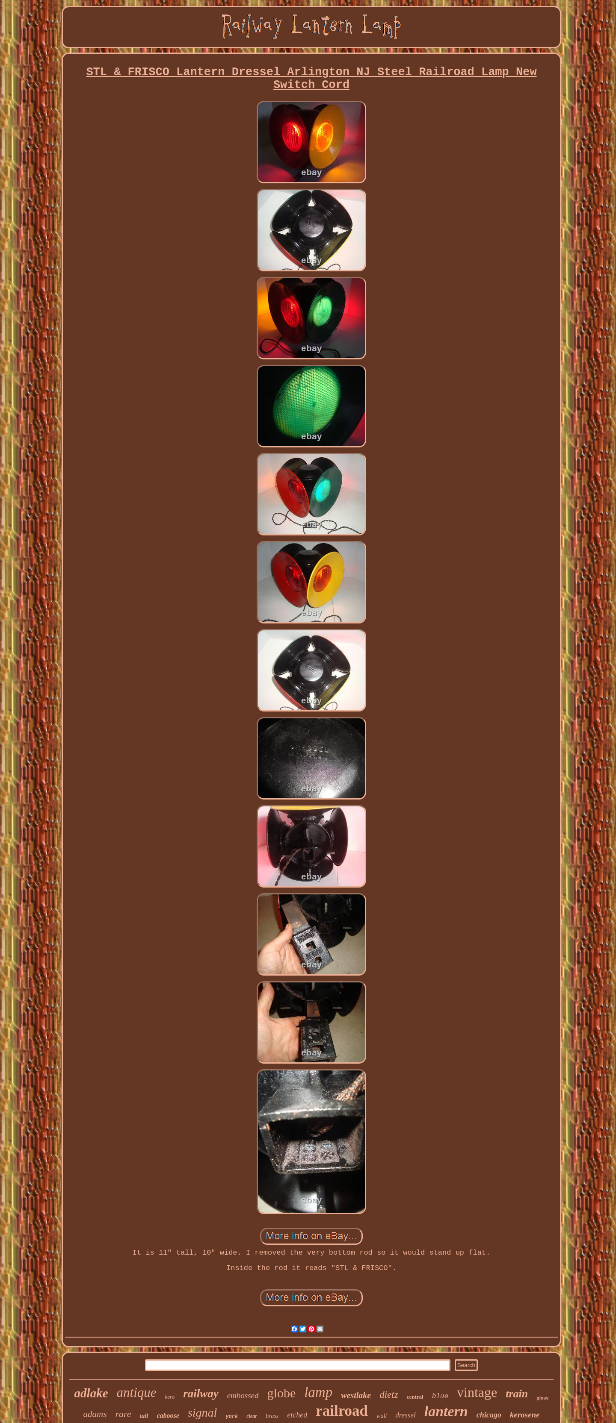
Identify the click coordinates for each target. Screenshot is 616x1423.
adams (95, 1414)
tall (143, 1415)
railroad (342, 1410)
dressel (405, 1415)
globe (281, 1393)
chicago (489, 1415)
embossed (243, 1395)
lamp (318, 1392)
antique (137, 1392)
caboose (168, 1415)
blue (440, 1396)
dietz (388, 1394)
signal (202, 1412)
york (231, 1417)
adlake (91, 1393)
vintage (477, 1392)
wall (381, 1416)
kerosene (525, 1414)
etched (297, 1415)
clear (251, 1416)
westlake (356, 1395)
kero (170, 1397)
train (517, 1394)
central (415, 1397)
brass (272, 1416)
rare (123, 1413)
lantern (446, 1411)
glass (542, 1397)
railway (201, 1393)
